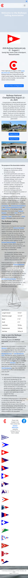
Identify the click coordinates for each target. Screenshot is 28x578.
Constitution (4, 205)
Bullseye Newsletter (18, 228)
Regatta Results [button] (14, 134)
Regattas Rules (5, 209)
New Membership (6, 368)
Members (4, 348)
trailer (9, 216)
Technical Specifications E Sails (13, 207)
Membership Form (6, 353)
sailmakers (4, 216)
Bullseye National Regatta (8, 242)
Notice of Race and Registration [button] (14, 86)
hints (16, 213)
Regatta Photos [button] (14, 139)
